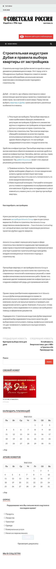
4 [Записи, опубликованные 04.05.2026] (6, 430)
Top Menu (8, 6)
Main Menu (12, 44)
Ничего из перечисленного (17, 533)
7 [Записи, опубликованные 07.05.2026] (28, 430)
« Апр (5, 450)
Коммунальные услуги (15, 529)
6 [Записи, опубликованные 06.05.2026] (20, 430)
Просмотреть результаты (28, 544)
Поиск (5, 358)
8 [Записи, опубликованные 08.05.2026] (35, 430)
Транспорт (10, 522)
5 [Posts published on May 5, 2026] (12, 474)
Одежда (9, 525)
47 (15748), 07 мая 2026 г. (11, 399)
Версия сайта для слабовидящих (36, 36)
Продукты (10, 514)
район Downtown (24, 160)
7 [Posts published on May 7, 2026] (26, 474)
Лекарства (10, 518)
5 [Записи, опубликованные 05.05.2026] (13, 430)
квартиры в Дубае (17, 102)
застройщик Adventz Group (22, 219)
